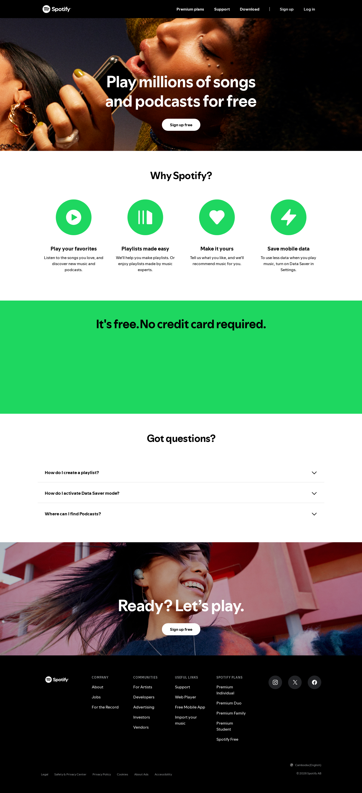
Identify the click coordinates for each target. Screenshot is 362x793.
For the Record (105, 707)
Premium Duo (229, 703)
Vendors (141, 727)
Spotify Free (227, 739)
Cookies (122, 774)
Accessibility (163, 774)
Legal (44, 774)
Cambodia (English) (305, 765)
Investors (141, 717)
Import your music (186, 720)
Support (222, 9)
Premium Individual (225, 690)
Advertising (143, 707)
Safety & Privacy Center (70, 774)
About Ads (141, 774)
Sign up (287, 9)
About (97, 687)
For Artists (142, 687)
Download (249, 9)
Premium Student (224, 726)
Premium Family (231, 713)
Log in (309, 9)
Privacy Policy (102, 774)
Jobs (96, 697)
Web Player (185, 697)
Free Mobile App (190, 707)
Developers (143, 697)
